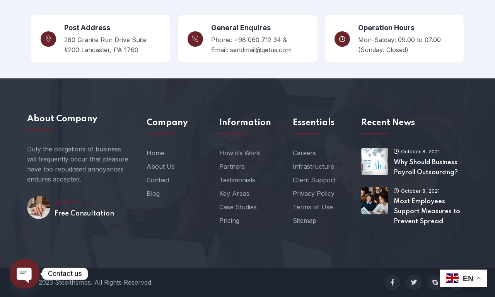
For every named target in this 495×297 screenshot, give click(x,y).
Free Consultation (84, 213)
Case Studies (238, 207)
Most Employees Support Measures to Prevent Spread (427, 211)
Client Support (314, 180)
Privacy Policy (314, 193)
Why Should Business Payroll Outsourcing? (426, 167)
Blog (153, 193)
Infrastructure (313, 166)
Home (155, 153)
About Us (161, 166)
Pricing (229, 220)
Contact (158, 180)
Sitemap (304, 220)
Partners (232, 166)
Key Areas (234, 193)
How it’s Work (239, 153)
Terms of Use (313, 207)
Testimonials (237, 180)
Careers (304, 153)
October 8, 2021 (417, 151)
